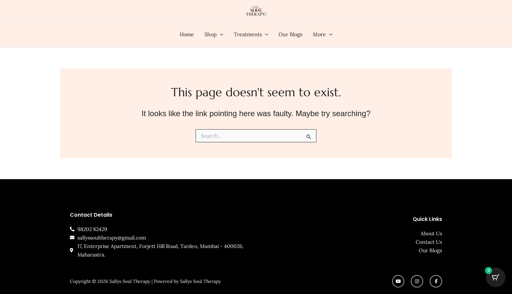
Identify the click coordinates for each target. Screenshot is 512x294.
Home (187, 34)
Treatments (251, 34)
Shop (213, 34)
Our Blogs (290, 34)
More (322, 34)
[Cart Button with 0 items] (495, 277)
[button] (220, 34)
